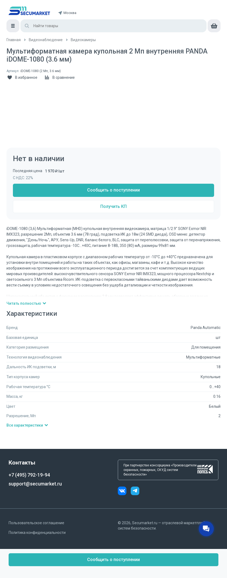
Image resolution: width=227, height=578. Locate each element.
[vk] (124, 492)
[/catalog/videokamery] (83, 40)
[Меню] (12, 25)
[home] (29, 10)
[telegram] (135, 492)
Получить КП (113, 206)
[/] (13, 40)
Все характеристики (27, 425)
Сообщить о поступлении (113, 190)
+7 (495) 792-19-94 (29, 475)
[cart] (214, 25)
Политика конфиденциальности (37, 532)
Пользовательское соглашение (36, 523)
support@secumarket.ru (35, 484)
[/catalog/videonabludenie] (46, 40)
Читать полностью (26, 303)
